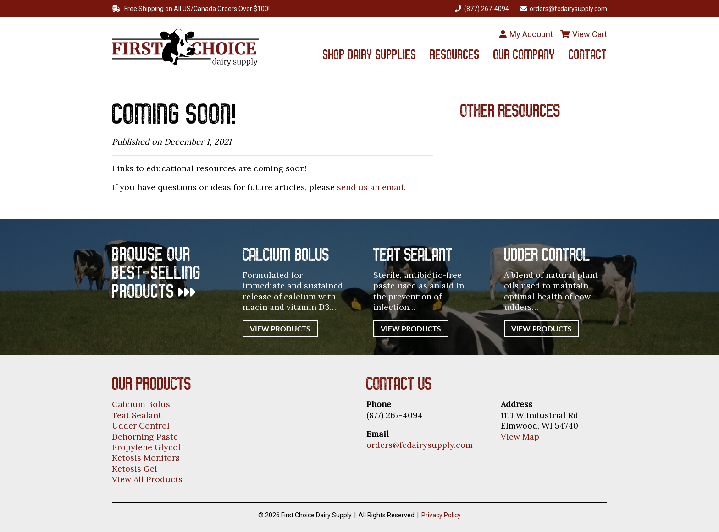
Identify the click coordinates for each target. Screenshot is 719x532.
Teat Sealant (136, 415)
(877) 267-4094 (482, 8)
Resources (455, 55)
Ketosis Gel (134, 468)
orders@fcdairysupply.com (419, 445)
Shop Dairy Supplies (369, 55)
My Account (526, 34)
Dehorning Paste (145, 436)
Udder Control (141, 425)
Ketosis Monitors (146, 457)
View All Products (147, 479)
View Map (520, 436)
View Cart (583, 34)
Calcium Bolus (141, 404)
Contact (588, 55)
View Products (280, 328)
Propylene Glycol (146, 447)
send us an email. (371, 187)
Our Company (524, 55)
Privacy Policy (441, 515)
